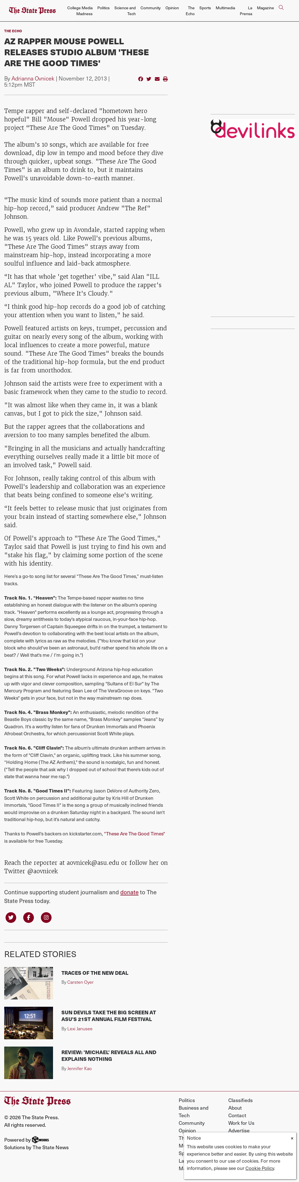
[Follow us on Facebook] (30, 917)
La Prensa (246, 10)
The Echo (190, 10)
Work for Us (241, 1123)
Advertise (239, 1130)
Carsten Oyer (80, 982)
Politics (103, 7)
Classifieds (240, 1100)
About (235, 1108)
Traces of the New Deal (94, 973)
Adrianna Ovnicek (33, 78)
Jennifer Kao (79, 1069)
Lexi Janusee (80, 1029)
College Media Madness (80, 10)
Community (151, 7)
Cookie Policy (259, 1168)
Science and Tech (125, 10)
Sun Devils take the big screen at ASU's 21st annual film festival (108, 1016)
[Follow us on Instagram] (48, 917)
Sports (205, 7)
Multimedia (225, 7)
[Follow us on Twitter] (11, 917)
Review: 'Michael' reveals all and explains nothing (108, 1056)
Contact (237, 1115)
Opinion (172, 7)
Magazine (265, 7)
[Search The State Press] (281, 11)
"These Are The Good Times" (134, 833)
